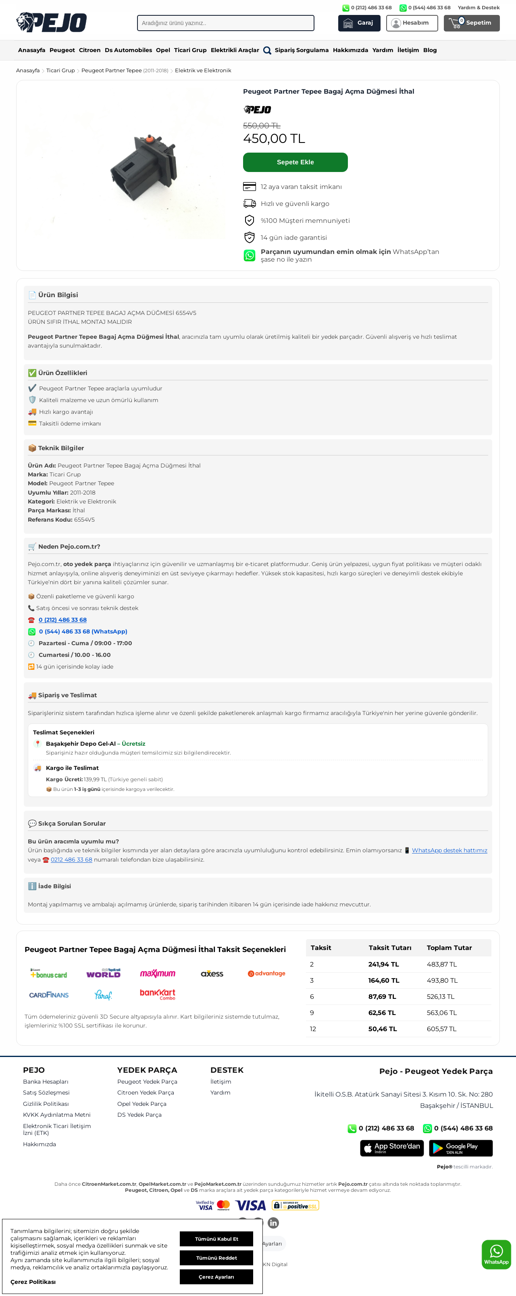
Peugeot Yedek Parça (147, 1081)
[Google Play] (461, 1148)
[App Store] (392, 1148)
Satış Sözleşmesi (46, 1092)
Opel (163, 50)
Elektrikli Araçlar (235, 50)
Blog (430, 50)
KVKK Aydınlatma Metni (57, 1114)
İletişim (408, 50)
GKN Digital (273, 1264)
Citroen (90, 50)
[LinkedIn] (273, 1223)
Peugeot (62, 50)
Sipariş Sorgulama (296, 50)
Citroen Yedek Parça (145, 1092)
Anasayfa (32, 50)
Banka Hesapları (46, 1081)
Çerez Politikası (33, 1282)
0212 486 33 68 (71, 859)
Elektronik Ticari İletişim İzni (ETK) (57, 1130)
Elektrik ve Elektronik (203, 70)
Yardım (382, 50)
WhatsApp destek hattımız (449, 850)
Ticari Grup (190, 50)
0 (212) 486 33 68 (63, 619)
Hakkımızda (350, 50)
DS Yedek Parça (139, 1114)
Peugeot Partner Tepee (125, 70)
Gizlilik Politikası (46, 1104)
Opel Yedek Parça (141, 1104)
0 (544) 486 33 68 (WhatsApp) (83, 631)
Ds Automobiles (128, 50)
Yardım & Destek (479, 7)
